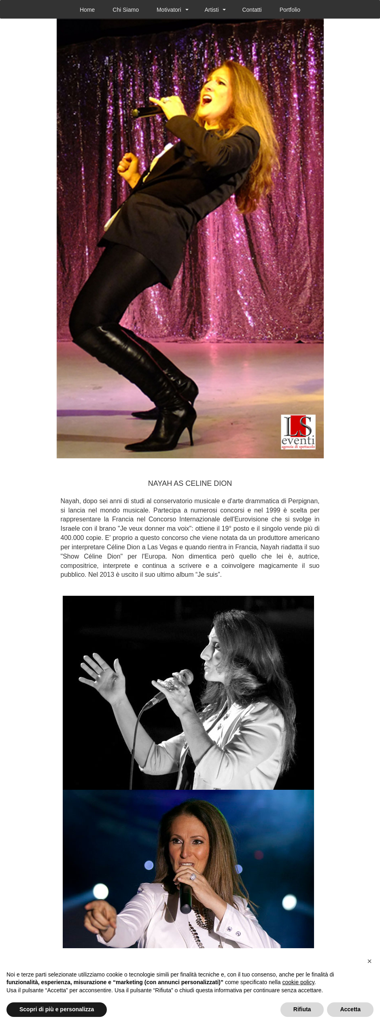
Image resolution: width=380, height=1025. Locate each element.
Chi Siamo (126, 9)
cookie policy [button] (298, 982)
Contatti (251, 9)
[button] (369, 961)
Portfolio (290, 9)
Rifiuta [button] (302, 1009)
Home (87, 9)
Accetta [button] (350, 1009)
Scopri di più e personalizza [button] (56, 1009)
